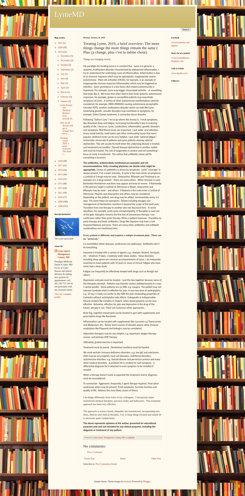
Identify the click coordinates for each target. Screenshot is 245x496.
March (64, 92)
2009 (60, 202)
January (64, 101)
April (63, 87)
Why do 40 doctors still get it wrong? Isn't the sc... (66, 128)
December (65, 56)
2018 (60, 161)
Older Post (156, 458)
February (65, 97)
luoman (127, 481)
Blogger (146, 481)
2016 (60, 170)
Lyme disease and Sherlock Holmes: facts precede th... (66, 112)
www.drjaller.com (179, 73)
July (63, 74)
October (64, 65)
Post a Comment (94, 452)
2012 (60, 188)
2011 (60, 193)
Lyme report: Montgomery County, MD (64, 254)
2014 (60, 179)
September (66, 69)
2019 (60, 52)
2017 (60, 165)
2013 (60, 183)
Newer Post (89, 458)
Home (123, 458)
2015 (60, 174)
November (66, 60)
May (63, 83)
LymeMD (69, 14)
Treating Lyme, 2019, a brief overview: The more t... (65, 146)
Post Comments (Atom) (106, 464)
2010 (60, 197)
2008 (60, 206)
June (63, 78)
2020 (60, 47)
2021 (60, 43)
